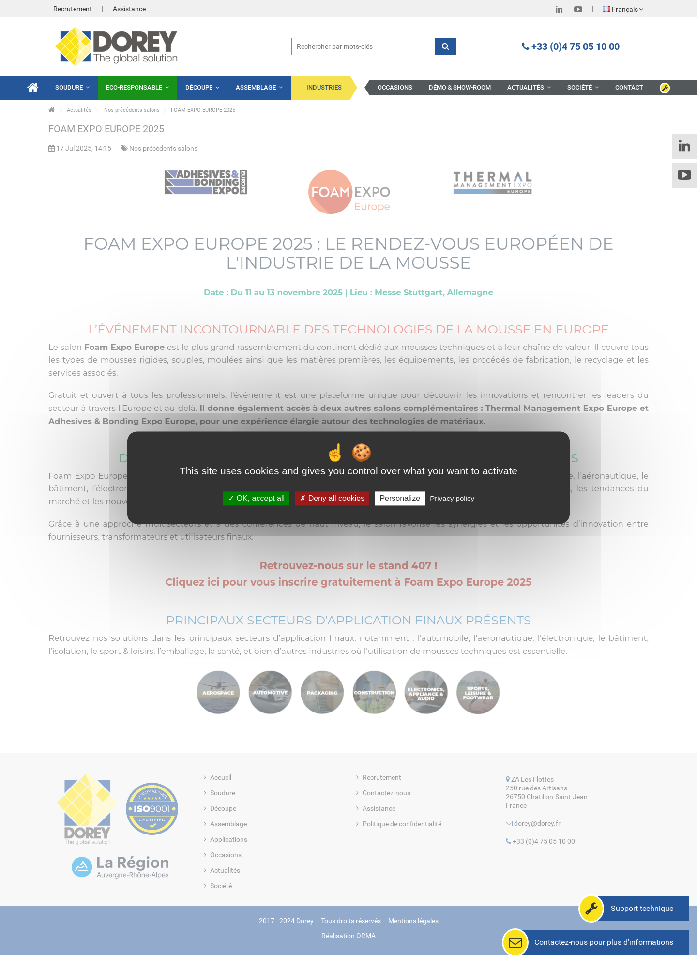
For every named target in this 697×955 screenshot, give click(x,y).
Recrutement (72, 9)
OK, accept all (256, 498)
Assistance (129, 9)
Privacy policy (452, 498)
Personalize (399, 498)
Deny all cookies (332, 498)
